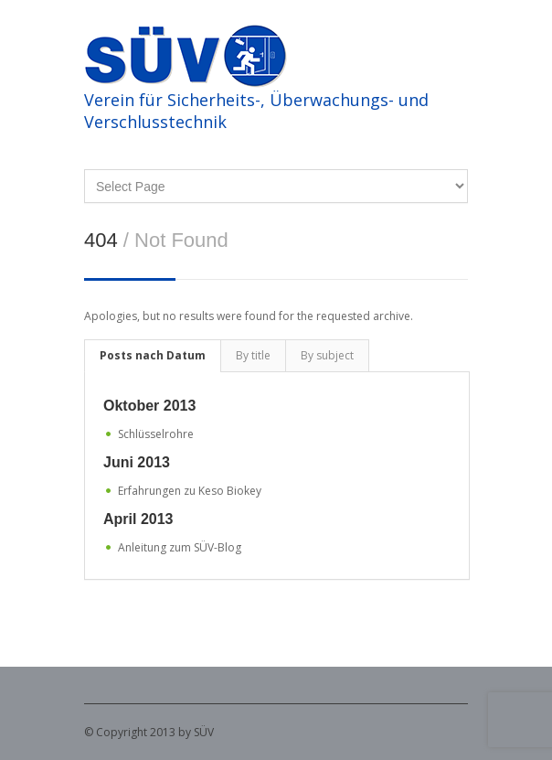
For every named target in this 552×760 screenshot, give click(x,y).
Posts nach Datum (153, 355)
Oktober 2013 (149, 405)
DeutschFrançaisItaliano (276, 186)
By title (253, 355)
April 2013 (138, 519)
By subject (327, 355)
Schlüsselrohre (156, 434)
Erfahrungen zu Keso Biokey (189, 490)
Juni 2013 (136, 462)
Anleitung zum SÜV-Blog (179, 547)
